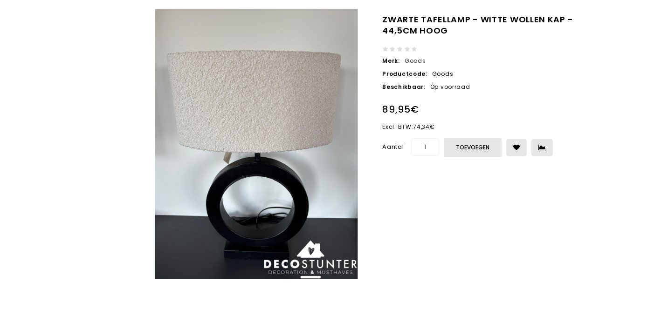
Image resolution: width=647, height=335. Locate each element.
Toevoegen (472, 147)
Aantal (393, 146)
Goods (415, 61)
